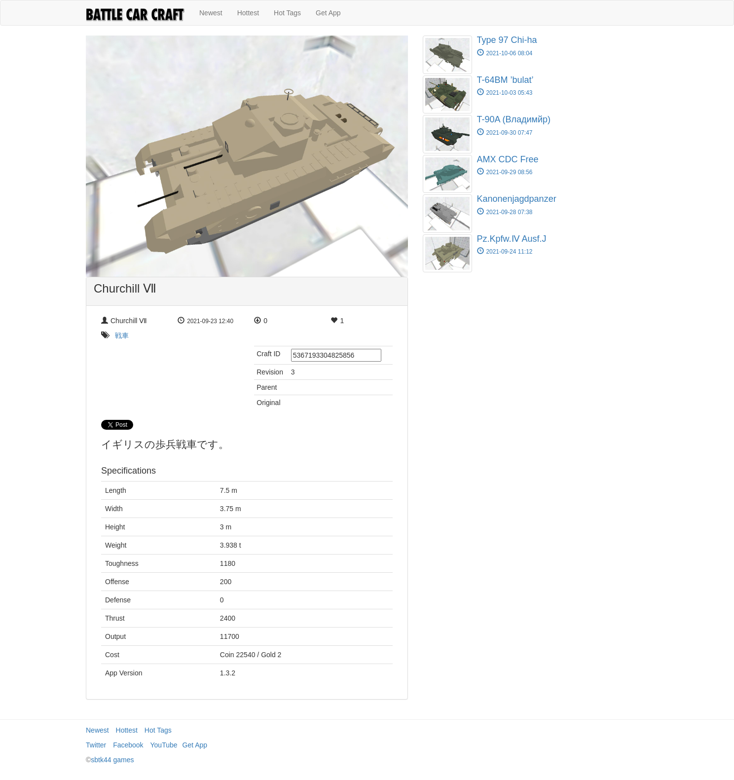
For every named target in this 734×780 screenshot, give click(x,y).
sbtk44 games (112, 760)
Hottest (248, 13)
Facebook (128, 745)
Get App (328, 13)
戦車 (122, 335)
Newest (210, 13)
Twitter (96, 745)
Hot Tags (287, 13)
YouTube (164, 745)
